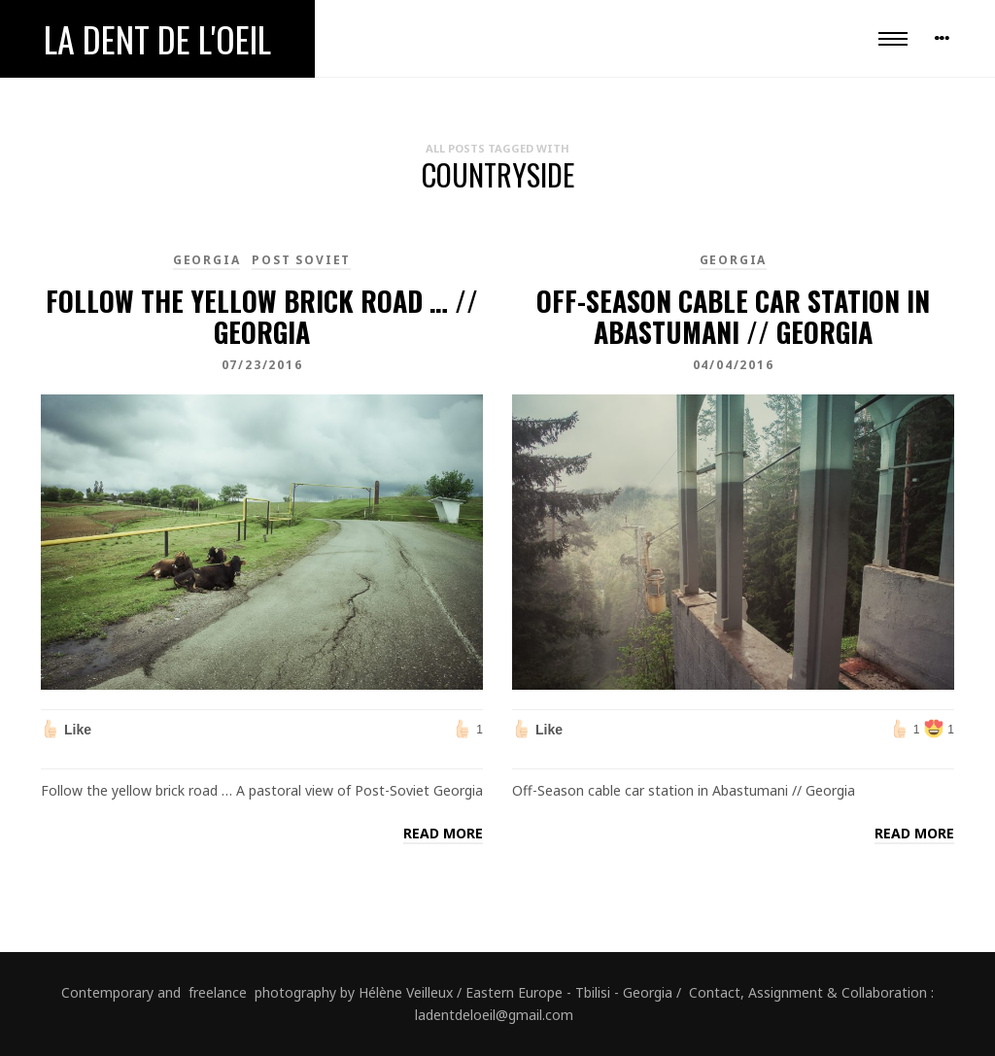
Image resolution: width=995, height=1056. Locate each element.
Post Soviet (301, 260)
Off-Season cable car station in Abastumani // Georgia (733, 316)
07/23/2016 (262, 365)
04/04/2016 (733, 365)
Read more (443, 833)
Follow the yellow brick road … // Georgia (262, 316)
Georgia (207, 260)
